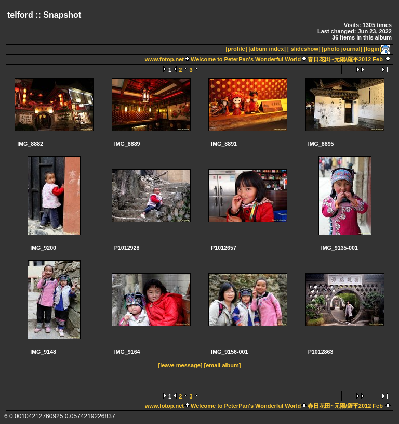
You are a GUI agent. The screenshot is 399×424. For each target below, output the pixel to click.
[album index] (267, 49)
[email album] (222, 365)
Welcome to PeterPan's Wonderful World (246, 59)
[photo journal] (342, 49)
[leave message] (180, 365)
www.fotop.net (164, 59)
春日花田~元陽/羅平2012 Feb (345, 59)
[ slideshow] (304, 49)
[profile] (236, 49)
